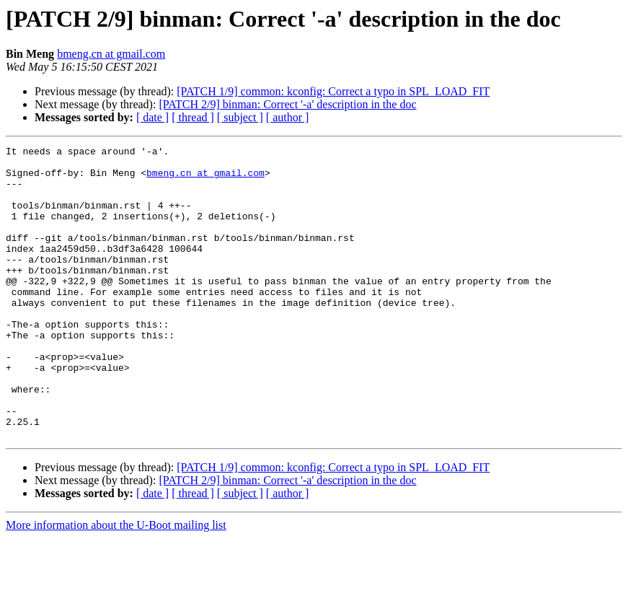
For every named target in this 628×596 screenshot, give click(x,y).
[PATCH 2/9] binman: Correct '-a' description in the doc (287, 104)
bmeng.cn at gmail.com (111, 54)
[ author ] (287, 117)
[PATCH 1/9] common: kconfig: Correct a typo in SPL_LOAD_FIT (333, 91)
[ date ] (152, 117)
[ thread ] (193, 117)
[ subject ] (240, 117)
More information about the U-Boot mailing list (116, 583)
